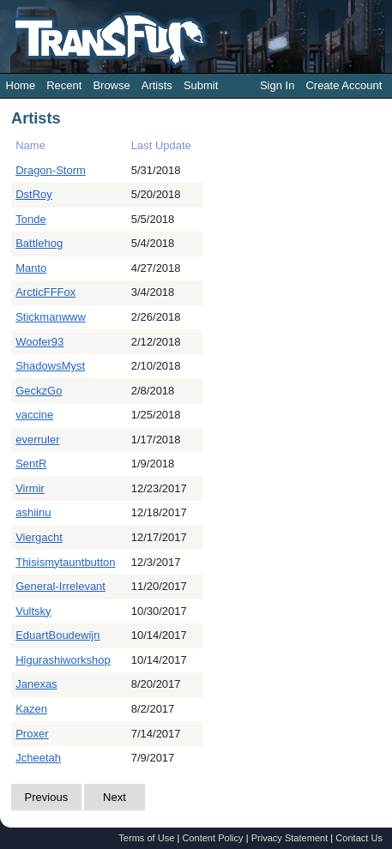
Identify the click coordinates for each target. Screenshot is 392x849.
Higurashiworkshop (63, 659)
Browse (111, 85)
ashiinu (33, 512)
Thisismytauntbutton (65, 562)
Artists (157, 85)
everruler (37, 439)
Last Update (161, 145)
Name (30, 145)
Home (21, 85)
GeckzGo (38, 390)
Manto (30, 268)
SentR (30, 463)
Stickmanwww (50, 316)
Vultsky (33, 611)
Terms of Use (146, 838)
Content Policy (212, 838)
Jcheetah (38, 757)
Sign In (277, 85)
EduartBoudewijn (57, 635)
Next (114, 797)
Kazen (31, 708)
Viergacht (39, 537)
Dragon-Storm (50, 170)
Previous (47, 797)
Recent (63, 85)
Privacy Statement (290, 838)
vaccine (34, 414)
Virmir (30, 488)
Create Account (343, 85)
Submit (201, 85)
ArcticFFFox (45, 292)
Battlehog (39, 243)
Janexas (36, 683)
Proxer (31, 733)
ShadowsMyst (50, 365)
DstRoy (33, 194)
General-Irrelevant (60, 586)
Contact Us (359, 838)
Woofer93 (39, 341)
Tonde (30, 219)
